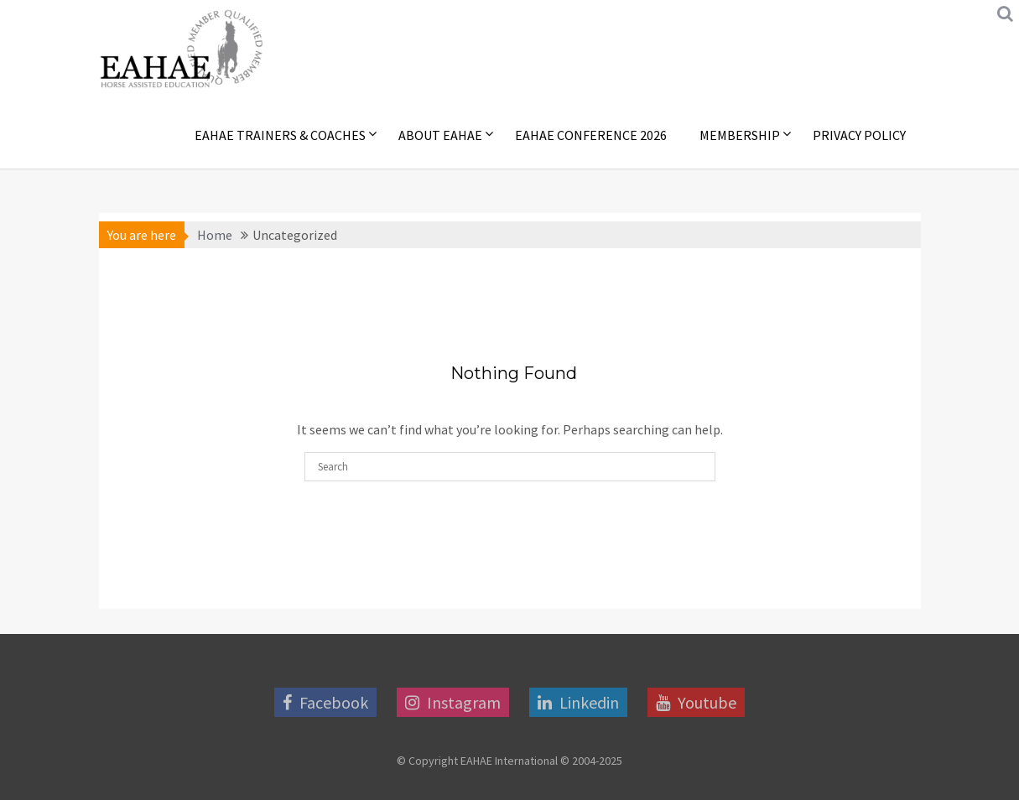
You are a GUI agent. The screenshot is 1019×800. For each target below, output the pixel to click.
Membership (739, 135)
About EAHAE (440, 135)
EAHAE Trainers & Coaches (280, 135)
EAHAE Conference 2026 (591, 135)
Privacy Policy (859, 135)
